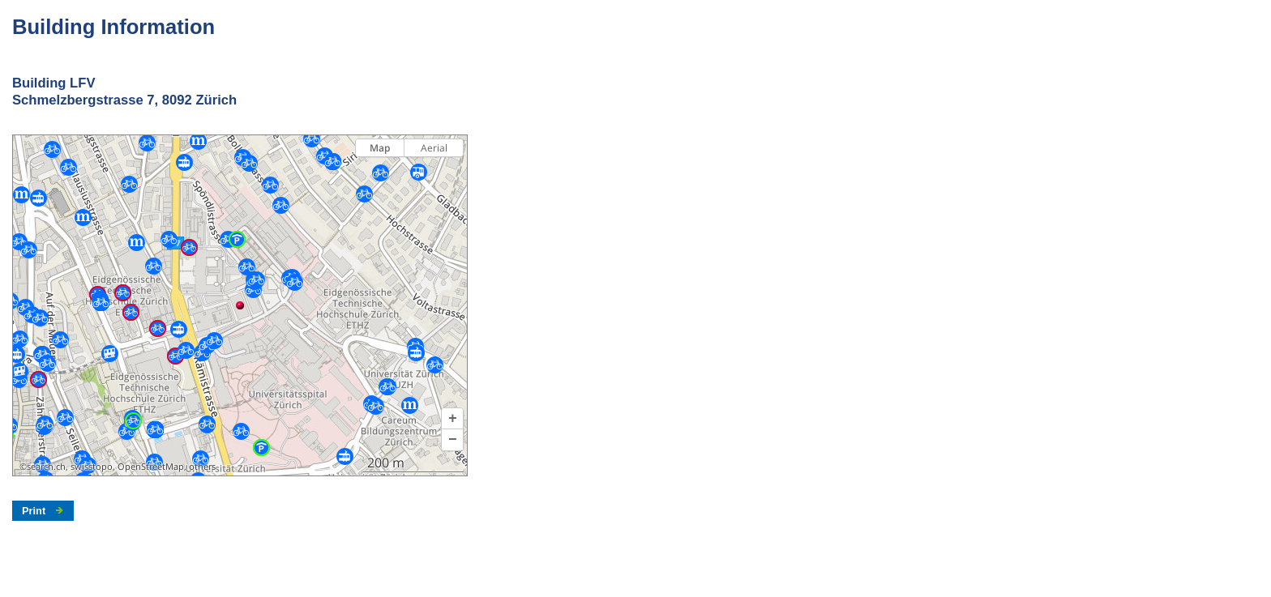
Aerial (434, 148)
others (202, 466)
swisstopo (92, 466)
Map (380, 148)
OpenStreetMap (151, 466)
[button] (452, 418)
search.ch (46, 466)
